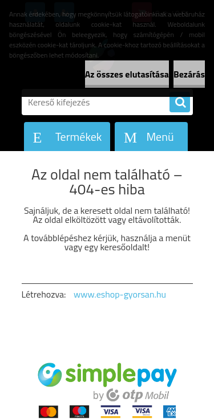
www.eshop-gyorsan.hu (120, 294)
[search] (179, 102)
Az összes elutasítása (127, 74)
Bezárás (189, 74)
